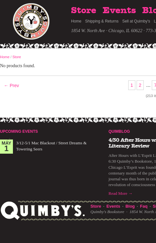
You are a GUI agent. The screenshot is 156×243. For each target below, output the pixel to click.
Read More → (120, 193)
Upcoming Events (19, 131)
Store (83, 10)
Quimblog (119, 131)
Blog (130, 206)
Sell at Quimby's (136, 21)
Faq (144, 206)
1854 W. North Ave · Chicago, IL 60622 (106, 30)
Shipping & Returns (102, 21)
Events (119, 10)
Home (76, 21)
